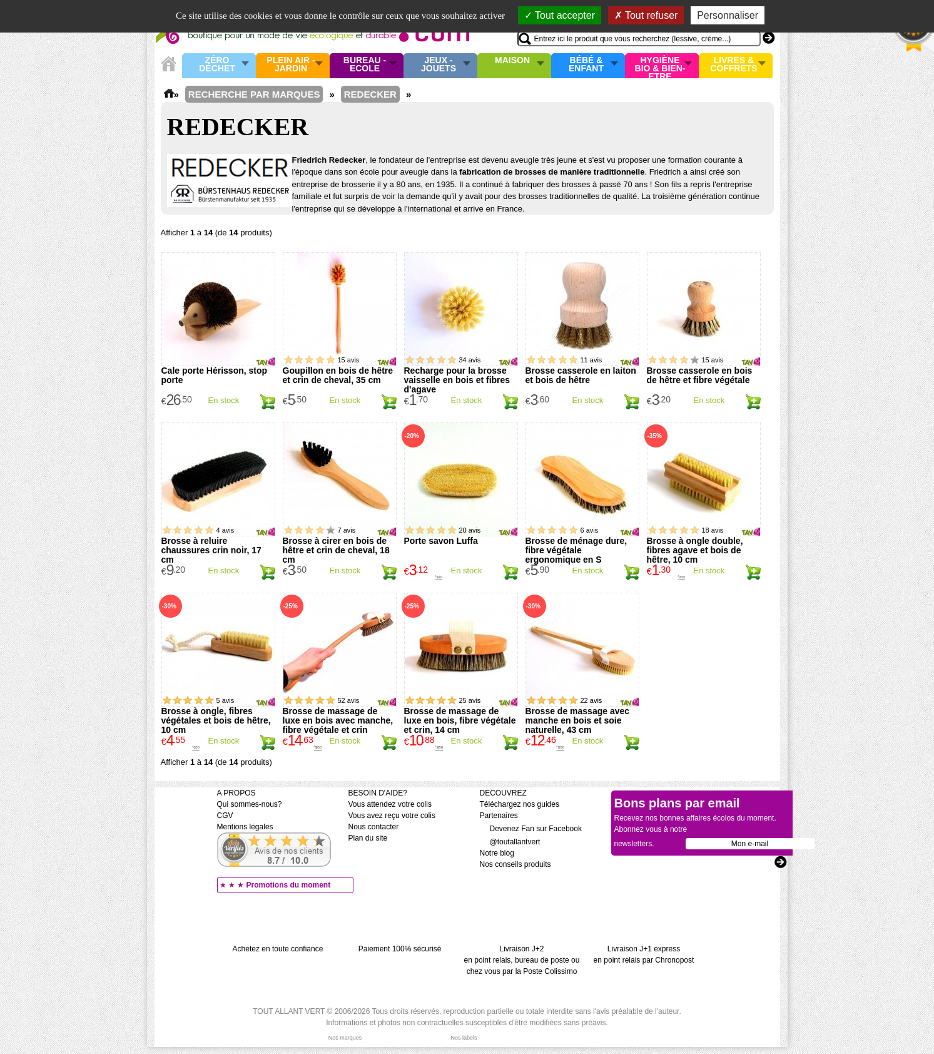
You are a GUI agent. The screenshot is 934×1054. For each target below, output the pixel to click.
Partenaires (499, 815)
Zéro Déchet (217, 64)
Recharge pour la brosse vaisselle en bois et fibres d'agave (457, 380)
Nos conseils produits (515, 864)
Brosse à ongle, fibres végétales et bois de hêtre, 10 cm (216, 720)
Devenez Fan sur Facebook (531, 828)
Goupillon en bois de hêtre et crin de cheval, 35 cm (338, 375)
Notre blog (497, 853)
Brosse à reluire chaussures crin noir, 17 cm (211, 550)
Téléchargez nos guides (519, 804)
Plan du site (368, 838)
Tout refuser (646, 15)
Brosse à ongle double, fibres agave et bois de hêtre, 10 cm (695, 550)
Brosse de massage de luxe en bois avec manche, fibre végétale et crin (338, 720)
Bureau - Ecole (364, 64)
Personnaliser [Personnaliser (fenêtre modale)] (727, 15)
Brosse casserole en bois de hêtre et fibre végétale (700, 375)
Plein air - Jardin (290, 64)
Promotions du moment (288, 885)
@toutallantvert (510, 841)
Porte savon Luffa (441, 541)
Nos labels (463, 1038)
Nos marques (345, 1038)
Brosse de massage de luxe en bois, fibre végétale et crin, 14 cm (460, 720)
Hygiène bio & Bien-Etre (660, 65)
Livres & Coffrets (733, 64)
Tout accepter (559, 15)
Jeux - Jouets (438, 64)
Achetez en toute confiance (278, 948)
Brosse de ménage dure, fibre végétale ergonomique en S (576, 550)
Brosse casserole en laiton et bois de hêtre (580, 375)
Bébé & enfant (586, 64)
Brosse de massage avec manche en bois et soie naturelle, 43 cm (577, 720)
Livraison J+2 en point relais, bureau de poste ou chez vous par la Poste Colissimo (522, 960)
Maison (512, 60)
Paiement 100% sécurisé (400, 948)
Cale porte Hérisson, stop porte (214, 375)
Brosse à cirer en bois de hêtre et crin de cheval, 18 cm (336, 550)
